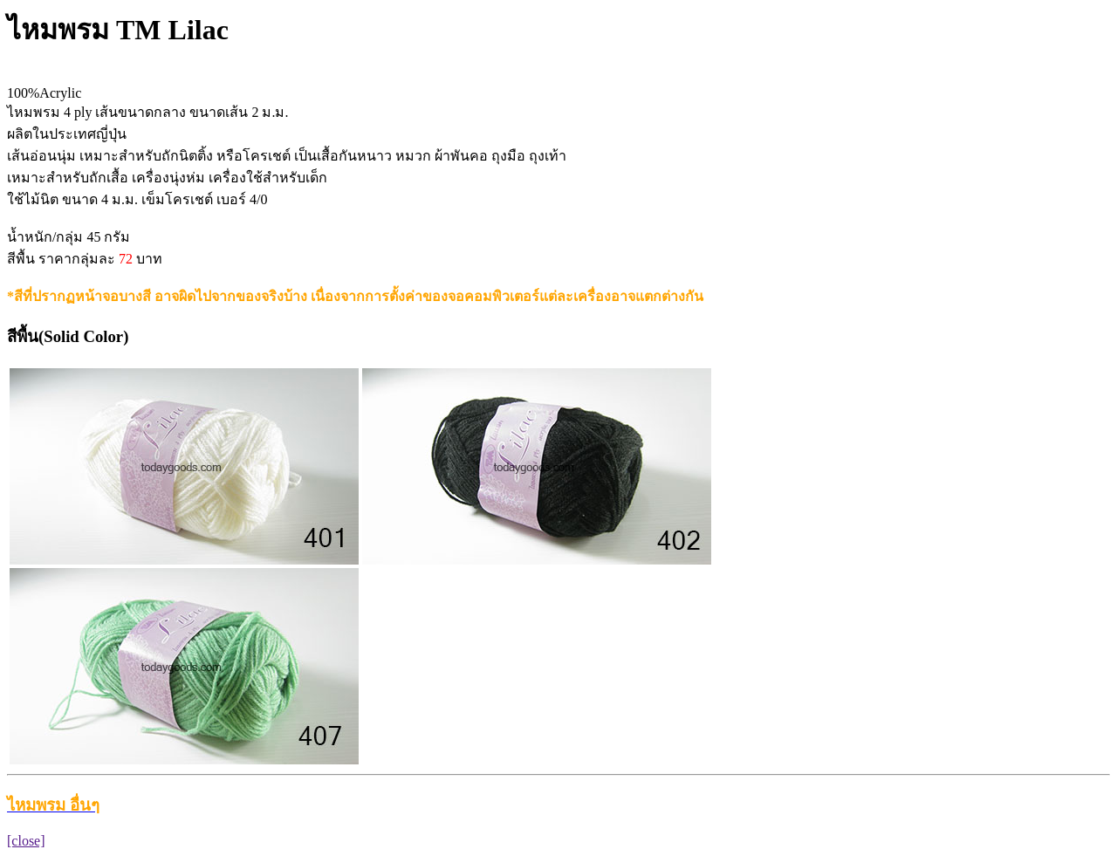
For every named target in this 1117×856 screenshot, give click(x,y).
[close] (26, 840)
